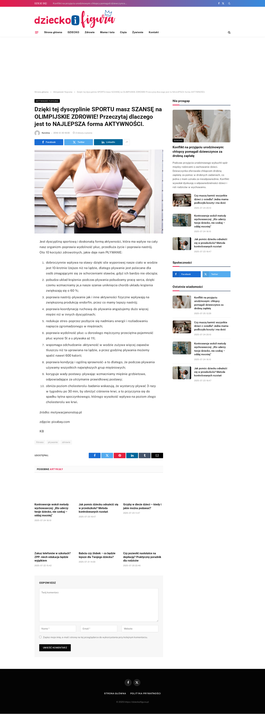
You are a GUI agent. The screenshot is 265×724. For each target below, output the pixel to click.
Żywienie (137, 32)
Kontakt (154, 32)
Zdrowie (90, 32)
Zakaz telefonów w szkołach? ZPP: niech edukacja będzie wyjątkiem (52, 557)
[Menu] (36, 32)
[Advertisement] (132, 63)
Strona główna (53, 32)
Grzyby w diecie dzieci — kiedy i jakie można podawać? (142, 506)
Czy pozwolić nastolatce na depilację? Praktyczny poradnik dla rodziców (142, 557)
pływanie (53, 442)
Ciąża (123, 32)
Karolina (46, 133)
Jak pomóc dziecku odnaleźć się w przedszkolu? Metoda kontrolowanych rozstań (98, 508)
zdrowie (66, 442)
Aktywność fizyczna (47, 101)
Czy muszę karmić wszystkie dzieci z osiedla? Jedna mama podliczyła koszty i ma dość (211, 199)
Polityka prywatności (145, 693)
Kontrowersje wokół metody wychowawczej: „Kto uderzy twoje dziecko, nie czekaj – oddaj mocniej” (51, 510)
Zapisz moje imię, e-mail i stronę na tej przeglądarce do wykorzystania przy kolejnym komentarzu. (95, 637)
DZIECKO (73, 32)
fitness (40, 442)
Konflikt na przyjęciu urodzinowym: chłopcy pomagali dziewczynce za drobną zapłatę (91, 3)
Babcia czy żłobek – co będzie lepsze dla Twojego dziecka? (97, 555)
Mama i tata (107, 32)
